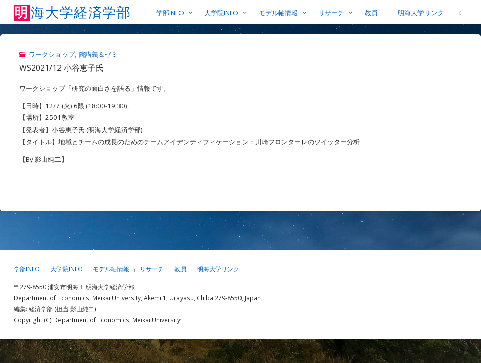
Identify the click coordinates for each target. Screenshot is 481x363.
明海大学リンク (218, 269)
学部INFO (27, 269)
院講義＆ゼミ (98, 54)
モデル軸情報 (111, 269)
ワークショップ (52, 54)
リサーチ (152, 269)
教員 (180, 269)
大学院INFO (66, 269)
